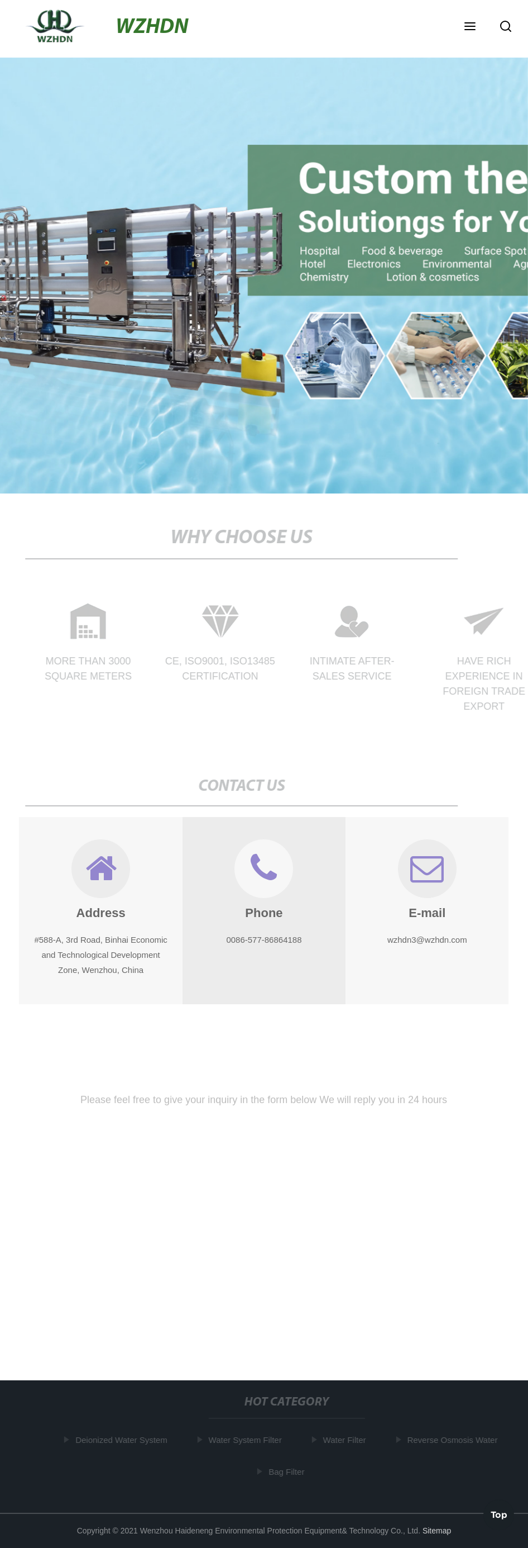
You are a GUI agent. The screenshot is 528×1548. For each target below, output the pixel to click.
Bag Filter (288, 1471)
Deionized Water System (123, 1440)
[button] (470, 27)
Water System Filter (246, 1440)
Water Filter (345, 1440)
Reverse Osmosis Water (454, 1440)
